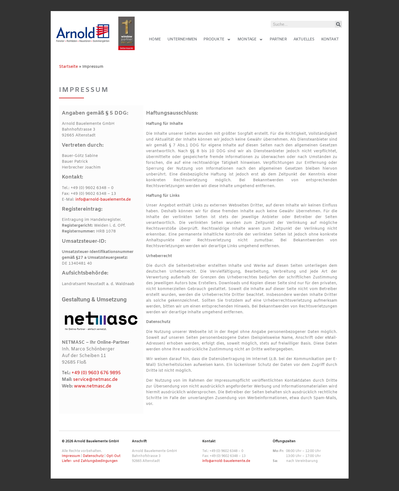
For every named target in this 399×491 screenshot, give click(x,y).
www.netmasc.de (92, 386)
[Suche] (338, 24)
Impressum (71, 456)
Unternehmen (182, 39)
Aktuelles (303, 39)
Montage (250, 39)
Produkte (217, 39)
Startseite (68, 66)
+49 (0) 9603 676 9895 (96, 373)
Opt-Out (113, 456)
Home (155, 39)
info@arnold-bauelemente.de (103, 199)
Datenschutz (93, 456)
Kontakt (330, 39)
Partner (278, 39)
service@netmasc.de (95, 380)
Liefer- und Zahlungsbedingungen (90, 461)
